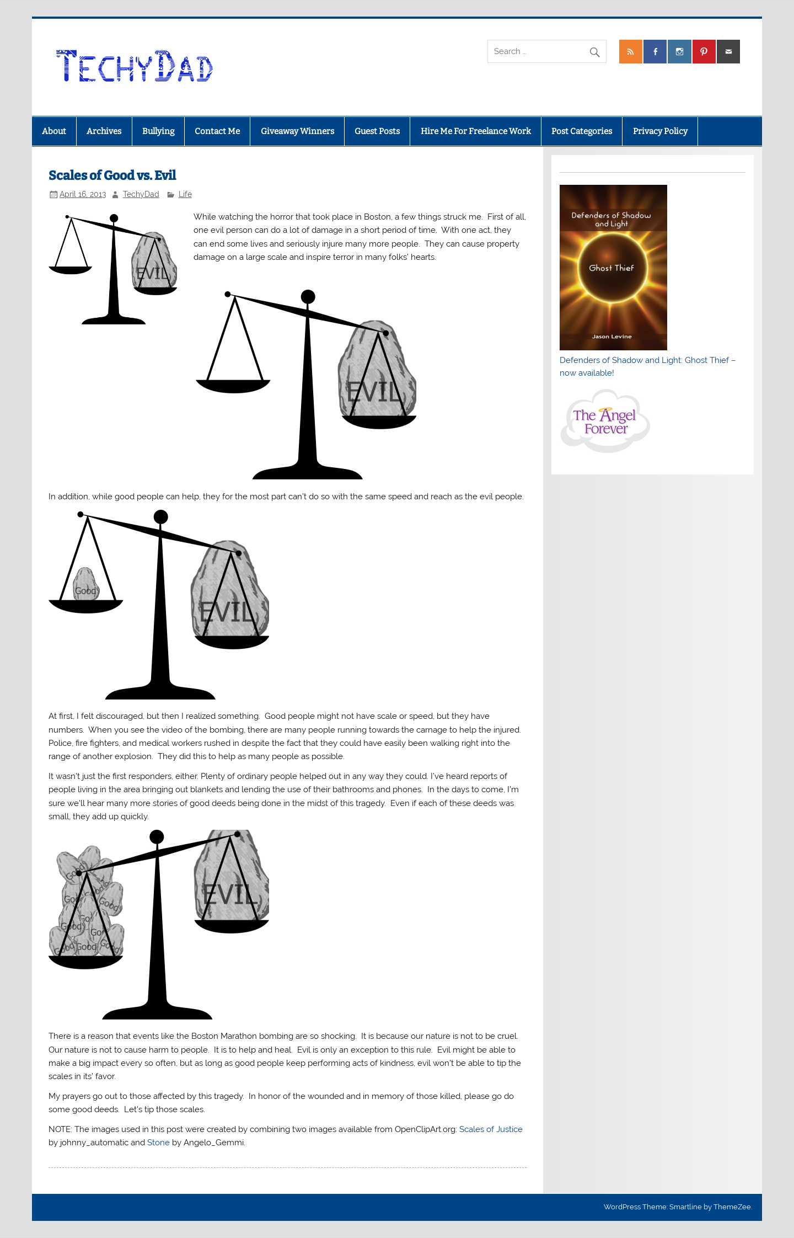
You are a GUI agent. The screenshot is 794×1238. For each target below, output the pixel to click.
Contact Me (217, 131)
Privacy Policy (660, 131)
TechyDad (141, 194)
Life (185, 194)
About (54, 131)
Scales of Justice (491, 1129)
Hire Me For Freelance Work (476, 131)
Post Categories (581, 131)
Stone (158, 1143)
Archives (104, 131)
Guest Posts (377, 131)
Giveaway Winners (297, 131)
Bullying (158, 131)
